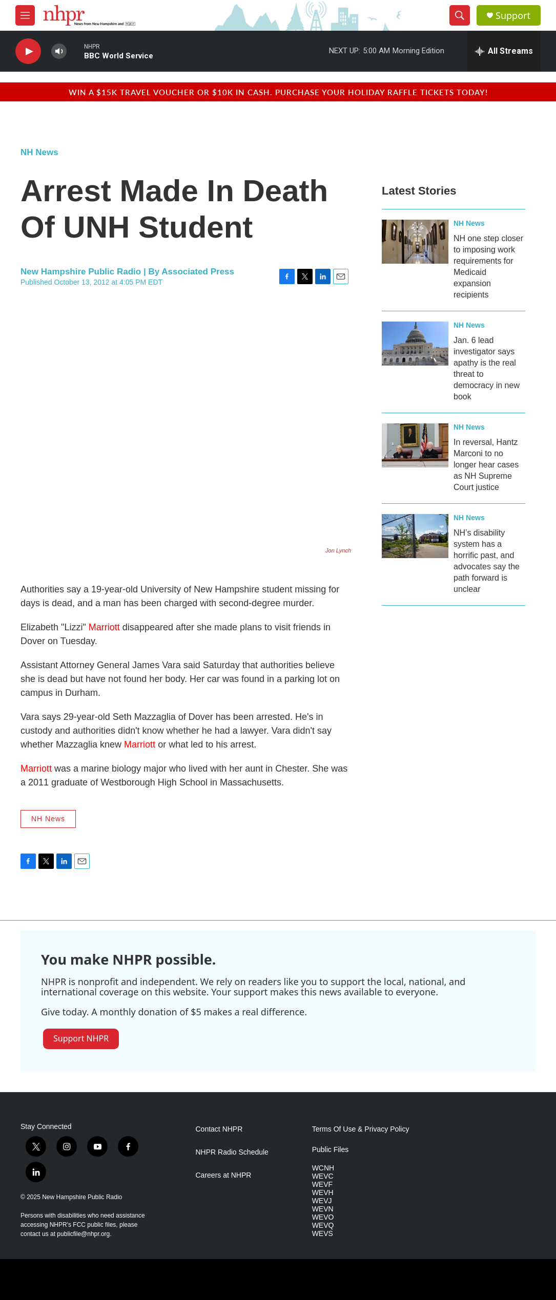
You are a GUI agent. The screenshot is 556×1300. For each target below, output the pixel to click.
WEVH (323, 1193)
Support (513, 15)
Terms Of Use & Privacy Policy (360, 1129)
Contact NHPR (219, 1129)
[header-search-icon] (459, 15)
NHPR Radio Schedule (232, 1152)
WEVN (323, 1209)
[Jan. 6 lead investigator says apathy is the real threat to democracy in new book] (415, 344)
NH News (39, 152)
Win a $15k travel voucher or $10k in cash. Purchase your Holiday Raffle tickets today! (278, 92)
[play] (28, 51)
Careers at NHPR (224, 1175)
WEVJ (322, 1201)
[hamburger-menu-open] (25, 15)
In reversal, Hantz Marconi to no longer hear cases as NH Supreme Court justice (486, 465)
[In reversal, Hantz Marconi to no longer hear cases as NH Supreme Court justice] (415, 445)
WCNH (323, 1168)
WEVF (322, 1184)
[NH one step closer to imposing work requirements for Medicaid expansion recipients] (415, 242)
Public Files (330, 1150)
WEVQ (323, 1225)
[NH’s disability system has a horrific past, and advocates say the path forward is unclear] (415, 536)
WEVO (323, 1217)
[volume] (59, 51)
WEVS (322, 1234)
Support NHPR (81, 1038)
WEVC (323, 1176)
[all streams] (504, 51)
